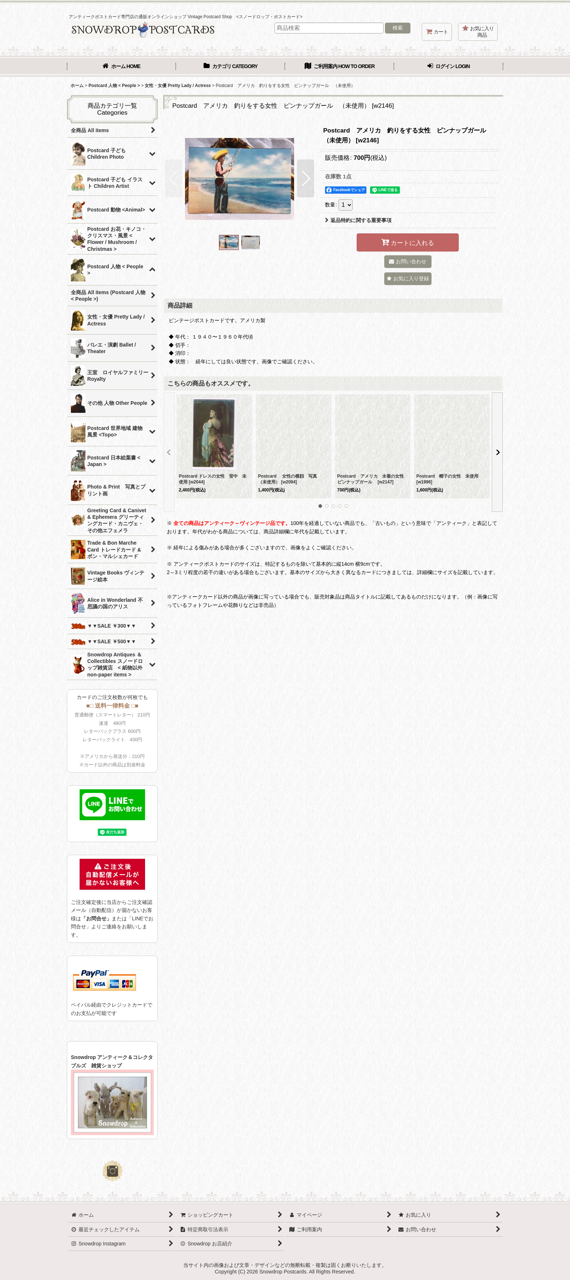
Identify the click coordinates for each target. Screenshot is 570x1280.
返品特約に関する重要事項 (358, 220)
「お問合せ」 (96, 918)
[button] (173, 178)
